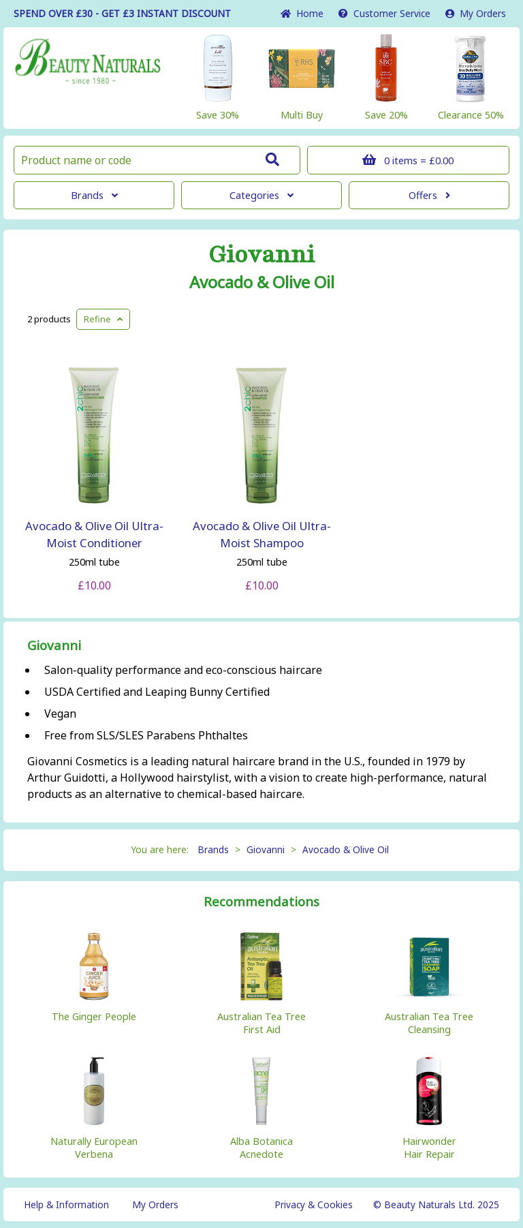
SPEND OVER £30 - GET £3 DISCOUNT (122, 13)
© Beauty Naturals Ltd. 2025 (436, 1204)
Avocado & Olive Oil (261, 282)
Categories (261, 195)
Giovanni (261, 255)
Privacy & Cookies (313, 1204)
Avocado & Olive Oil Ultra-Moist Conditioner (94, 534)
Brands (94, 195)
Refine (103, 319)
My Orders (475, 13)
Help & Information (66, 1204)
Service (384, 13)
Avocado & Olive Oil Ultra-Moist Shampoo (262, 534)
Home (302, 13)
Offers (429, 195)
